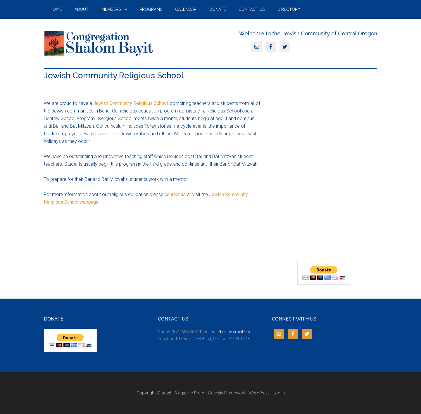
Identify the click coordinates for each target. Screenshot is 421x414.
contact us (175, 194)
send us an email (227, 332)
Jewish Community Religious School (130, 103)
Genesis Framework (226, 393)
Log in (279, 393)
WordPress (259, 393)
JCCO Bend (99, 43)
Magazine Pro (188, 393)
